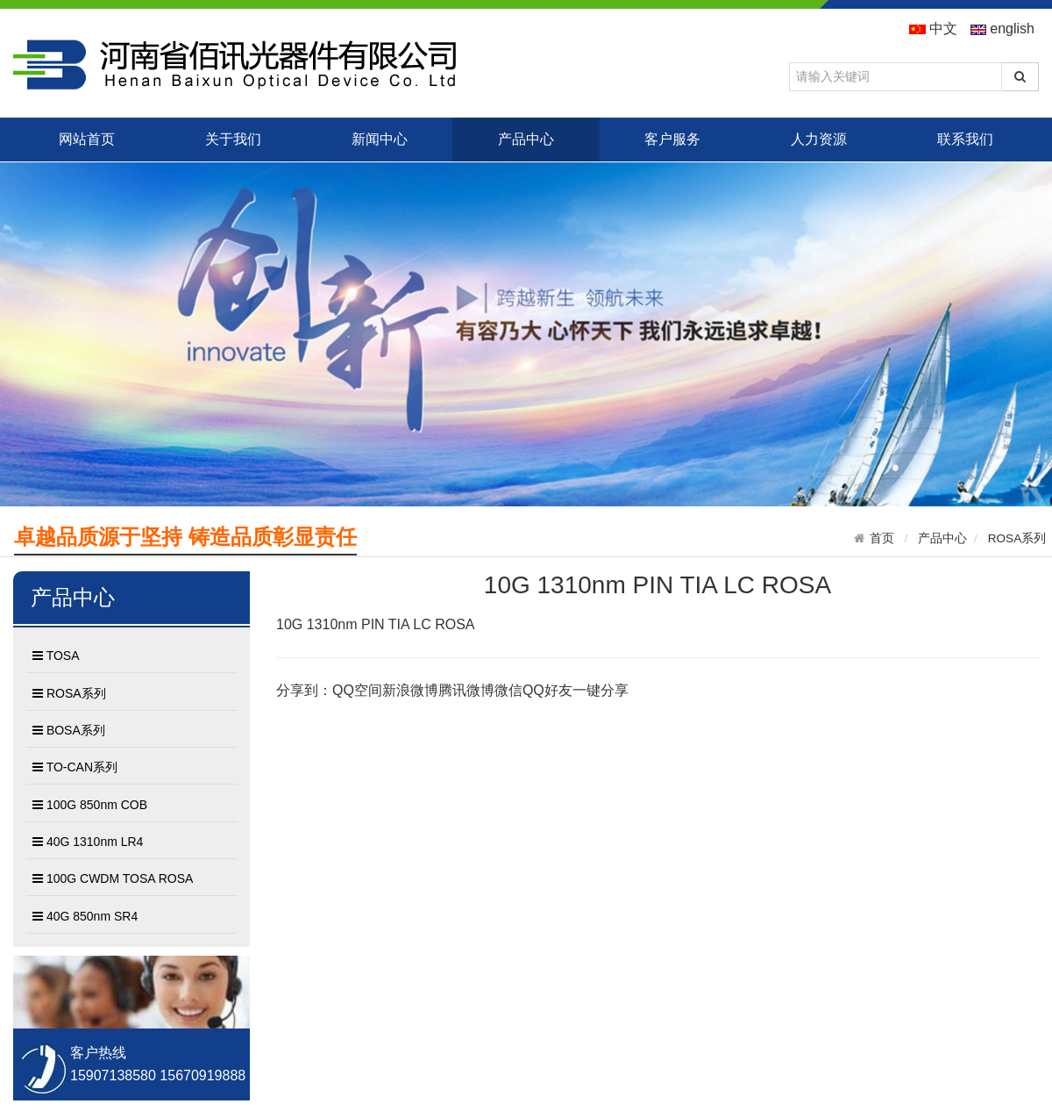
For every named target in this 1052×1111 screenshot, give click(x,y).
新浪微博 (410, 690)
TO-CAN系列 (74, 768)
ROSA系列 (1017, 538)
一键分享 (600, 690)
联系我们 (965, 139)
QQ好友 (547, 690)
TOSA (56, 656)
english (1002, 28)
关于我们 (233, 139)
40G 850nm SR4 (85, 917)
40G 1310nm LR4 (87, 842)
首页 (882, 538)
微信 (508, 690)
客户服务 (672, 139)
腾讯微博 (466, 690)
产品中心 (526, 139)
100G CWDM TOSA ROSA (112, 879)
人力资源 (819, 139)
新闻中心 (380, 139)
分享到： (304, 690)
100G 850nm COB (89, 805)
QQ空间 (357, 690)
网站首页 (87, 139)
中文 (933, 28)
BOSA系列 (68, 731)
